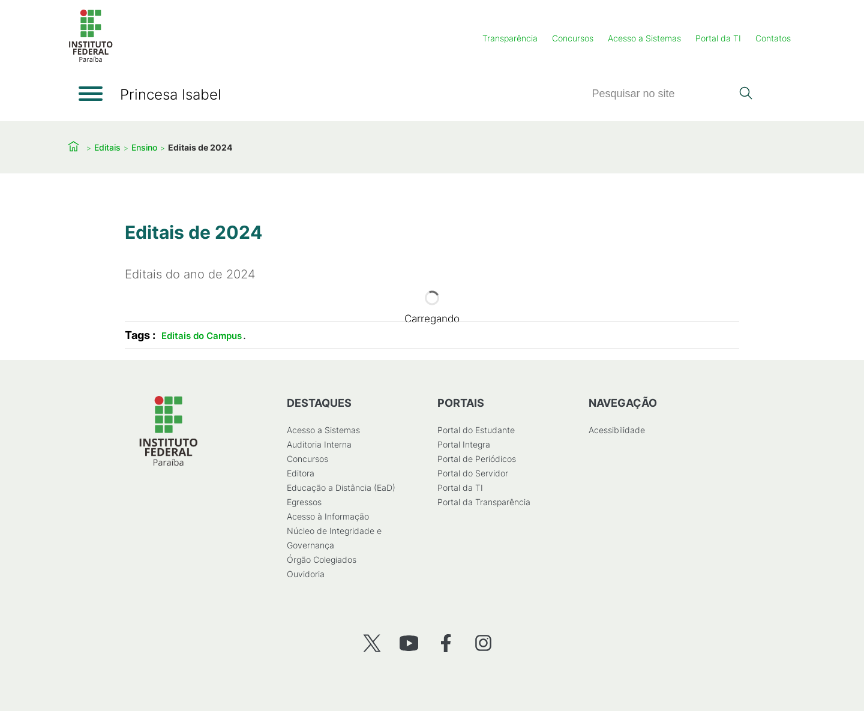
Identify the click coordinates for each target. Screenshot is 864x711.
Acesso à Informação (328, 516)
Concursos (572, 38)
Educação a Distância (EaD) (341, 487)
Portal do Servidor (472, 473)
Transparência (510, 38)
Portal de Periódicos (476, 459)
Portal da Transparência (483, 502)
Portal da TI (718, 38)
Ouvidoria (306, 574)
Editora (300, 473)
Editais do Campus (201, 335)
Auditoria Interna (319, 444)
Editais (107, 147)
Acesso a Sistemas (644, 38)
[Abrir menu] (90, 93)
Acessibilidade (617, 430)
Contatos (773, 38)
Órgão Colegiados (321, 559)
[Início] (90, 59)
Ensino (144, 147)
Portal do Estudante (476, 430)
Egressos (304, 502)
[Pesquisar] (661, 94)
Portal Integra (463, 444)
